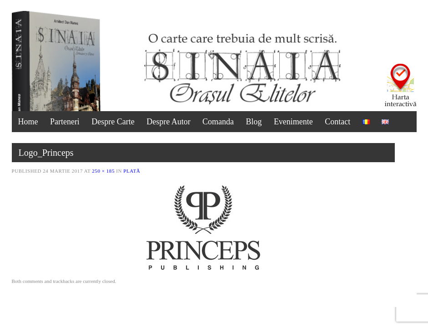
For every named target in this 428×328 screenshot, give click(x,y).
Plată (131, 171)
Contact (337, 121)
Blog (254, 121)
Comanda (218, 121)
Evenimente (293, 121)
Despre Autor (168, 121)
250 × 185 (103, 171)
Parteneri (65, 121)
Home (28, 121)
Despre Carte (112, 121)
